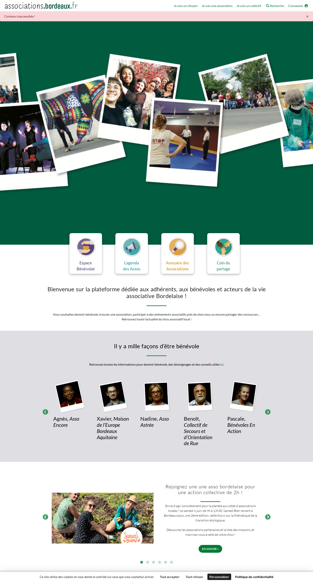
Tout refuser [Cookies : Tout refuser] (194, 577)
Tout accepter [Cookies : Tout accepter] (170, 577)
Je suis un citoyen (186, 6)
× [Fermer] (307, 16)
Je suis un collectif (249, 6)
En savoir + (210, 549)
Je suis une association (217, 6)
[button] (274, 6)
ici (221, 364)
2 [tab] (148, 562)
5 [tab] (165, 562)
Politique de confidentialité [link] (254, 577)
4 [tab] (159, 562)
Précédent (44, 411)
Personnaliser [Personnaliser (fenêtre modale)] (219, 577)
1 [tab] (142, 562)
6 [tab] (171, 562)
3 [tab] (154, 562)
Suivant (267, 411)
